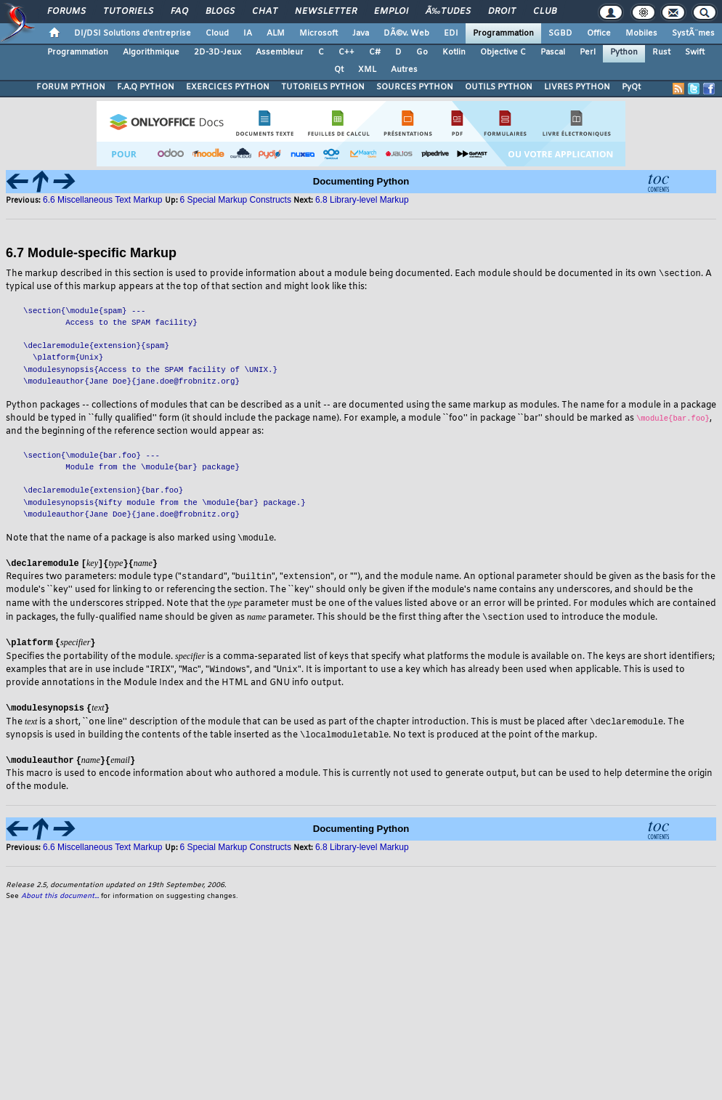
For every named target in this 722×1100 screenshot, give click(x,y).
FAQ (179, 11)
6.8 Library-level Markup (362, 200)
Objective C (503, 52)
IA (247, 33)
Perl (588, 52)
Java (360, 33)
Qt (339, 70)
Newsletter (325, 11)
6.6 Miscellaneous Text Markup (103, 200)
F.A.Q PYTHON (145, 87)
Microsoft (318, 33)
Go (422, 52)
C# (375, 52)
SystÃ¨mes (693, 33)
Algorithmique (151, 52)
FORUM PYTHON (70, 87)
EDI (451, 33)
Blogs (220, 11)
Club (545, 11)
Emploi (391, 11)
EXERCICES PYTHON (227, 87)
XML (367, 70)
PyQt (631, 87)
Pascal (552, 52)
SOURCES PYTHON (414, 87)
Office (599, 33)
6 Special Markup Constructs (235, 200)
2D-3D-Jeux (217, 52)
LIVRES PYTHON (577, 87)
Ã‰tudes (448, 11)
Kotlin (454, 52)
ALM (276, 33)
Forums (66, 11)
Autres (404, 70)
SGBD (560, 33)
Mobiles (641, 33)
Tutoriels (128, 11)
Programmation (503, 33)
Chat (265, 11)
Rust (661, 52)
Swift (695, 52)
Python (624, 52)
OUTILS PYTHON (498, 87)
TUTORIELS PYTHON (323, 87)
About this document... (60, 900)
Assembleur (280, 52)
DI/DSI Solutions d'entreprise (132, 33)
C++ (346, 52)
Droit (502, 11)
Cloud (217, 33)
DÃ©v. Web (406, 33)
